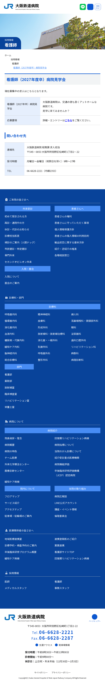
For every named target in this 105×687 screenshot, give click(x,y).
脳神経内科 (11, 353)
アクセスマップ (13, 509)
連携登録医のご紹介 (66, 539)
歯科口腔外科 (78, 340)
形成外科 (43, 327)
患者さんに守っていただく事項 (72, 222)
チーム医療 (11, 457)
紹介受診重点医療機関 (67, 457)
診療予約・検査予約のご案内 (21, 545)
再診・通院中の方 (14, 222)
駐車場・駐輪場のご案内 (18, 516)
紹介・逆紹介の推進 (66, 249)
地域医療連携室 (13, 539)
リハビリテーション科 (83, 347)
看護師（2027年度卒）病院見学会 (30, 67)
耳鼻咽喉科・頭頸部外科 (84, 320)
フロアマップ (12, 496)
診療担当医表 (12, 235)
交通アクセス (43, 645)
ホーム (8, 55)
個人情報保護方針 (64, 229)
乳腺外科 (43, 347)
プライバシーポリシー (61, 672)
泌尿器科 (76, 333)
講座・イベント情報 (66, 509)
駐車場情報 (62, 645)
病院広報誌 (61, 496)
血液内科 (9, 333)
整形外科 (43, 360)
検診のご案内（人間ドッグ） (21, 242)
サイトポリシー (41, 672)
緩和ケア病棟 (12, 481)
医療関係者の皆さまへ (22, 530)
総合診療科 (11, 360)
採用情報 (15, 59)
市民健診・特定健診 (16, 249)
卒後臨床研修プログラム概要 (21, 552)
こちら (68, 120)
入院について (12, 276)
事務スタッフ (62, 588)
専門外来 (9, 255)
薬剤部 (8, 381)
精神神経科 (44, 314)
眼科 (73, 327)
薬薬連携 (59, 545)
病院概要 (9, 444)
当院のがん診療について (68, 451)
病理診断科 (77, 360)
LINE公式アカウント (66, 503)
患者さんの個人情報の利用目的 (72, 235)
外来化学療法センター (17, 464)
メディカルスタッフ (16, 588)
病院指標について (64, 444)
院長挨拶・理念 (13, 438)
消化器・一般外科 (48, 340)
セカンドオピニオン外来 (18, 262)
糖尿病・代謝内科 (14, 340)
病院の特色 (11, 451)
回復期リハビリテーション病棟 (72, 438)
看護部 (8, 374)
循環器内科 (11, 320)
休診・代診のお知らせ (17, 229)
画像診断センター (14, 470)
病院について (17, 421)
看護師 (15, 63)
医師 (7, 581)
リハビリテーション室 (17, 400)
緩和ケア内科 (12, 347)
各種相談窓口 (62, 255)
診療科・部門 (17, 297)
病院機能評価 (62, 464)
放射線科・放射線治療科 (51, 333)
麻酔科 (75, 353)
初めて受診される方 (16, 216)
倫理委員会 (61, 516)
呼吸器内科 (11, 314)
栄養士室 (9, 407)
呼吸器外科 (44, 353)
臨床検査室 (11, 394)
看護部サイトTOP (64, 552)
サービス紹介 (12, 503)
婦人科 (75, 314)
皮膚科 (41, 320)
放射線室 (9, 387)
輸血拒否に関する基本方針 (69, 242)
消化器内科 (11, 327)
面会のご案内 (12, 283)
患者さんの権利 (63, 216)
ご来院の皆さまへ (19, 199)
